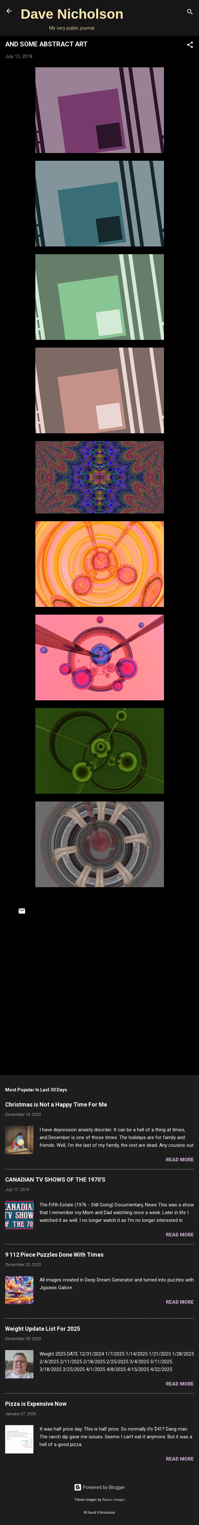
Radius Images (113, 1500)
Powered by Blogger (99, 1487)
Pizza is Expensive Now (36, 1403)
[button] (190, 46)
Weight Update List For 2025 (42, 1328)
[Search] (190, 13)
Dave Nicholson (72, 14)
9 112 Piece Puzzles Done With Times (54, 1254)
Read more (180, 1160)
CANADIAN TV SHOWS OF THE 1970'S (55, 1179)
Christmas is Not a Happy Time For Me (56, 1104)
